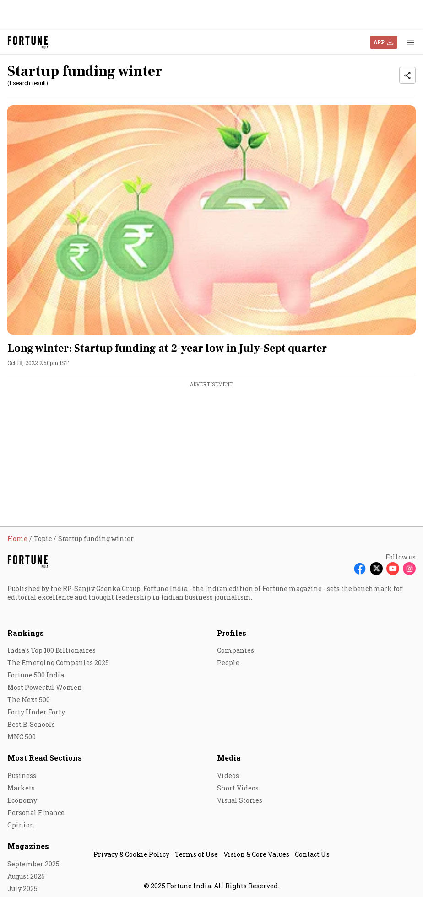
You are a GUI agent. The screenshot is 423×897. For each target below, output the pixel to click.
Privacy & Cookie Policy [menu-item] (131, 854)
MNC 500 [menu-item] (21, 736)
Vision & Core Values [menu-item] (256, 854)
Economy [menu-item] (22, 800)
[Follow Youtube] (392, 568)
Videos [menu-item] (228, 775)
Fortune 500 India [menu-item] (35, 675)
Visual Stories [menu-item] (239, 800)
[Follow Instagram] (409, 568)
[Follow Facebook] (359, 568)
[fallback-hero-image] (211, 220)
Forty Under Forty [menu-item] (36, 712)
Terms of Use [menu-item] (196, 854)
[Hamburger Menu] (410, 42)
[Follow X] (376, 568)
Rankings (25, 633)
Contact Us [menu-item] (312, 854)
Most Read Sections (44, 758)
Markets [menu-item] (21, 788)
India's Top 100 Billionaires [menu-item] (51, 650)
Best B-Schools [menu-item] (31, 724)
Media (229, 758)
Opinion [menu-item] (20, 825)
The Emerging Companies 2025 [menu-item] (58, 662)
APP (379, 41)
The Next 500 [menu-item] (28, 699)
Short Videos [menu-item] (238, 788)
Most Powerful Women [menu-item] (44, 687)
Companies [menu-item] (235, 650)
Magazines (28, 846)
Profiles (231, 633)
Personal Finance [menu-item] (36, 812)
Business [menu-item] (21, 775)
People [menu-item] (228, 662)
